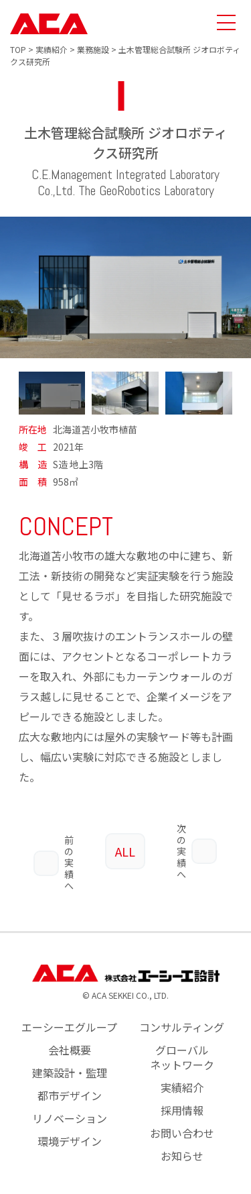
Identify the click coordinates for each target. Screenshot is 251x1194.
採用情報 (182, 1089)
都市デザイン (69, 1075)
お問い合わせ (182, 1112)
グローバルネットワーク (182, 1036)
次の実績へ (196, 841)
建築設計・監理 (69, 1052)
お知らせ (182, 1135)
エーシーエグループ (69, 1006)
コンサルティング (181, 1006)
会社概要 (69, 1029)
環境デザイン (69, 1120)
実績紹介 (182, 1067)
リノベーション (69, 1097)
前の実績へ (53, 841)
